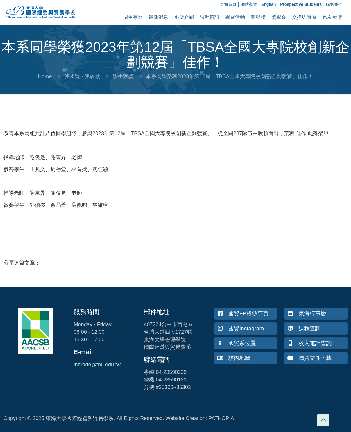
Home (45, 76)
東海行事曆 (306, 313)
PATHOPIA (221, 418)
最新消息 (158, 17)
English (268, 4)
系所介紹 (184, 17)
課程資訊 (209, 17)
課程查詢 (303, 328)
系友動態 (332, 17)
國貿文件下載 (309, 358)
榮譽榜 (258, 17)
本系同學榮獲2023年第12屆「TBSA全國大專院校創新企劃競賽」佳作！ (229, 76)
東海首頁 (228, 4)
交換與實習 (304, 17)
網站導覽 (249, 4)
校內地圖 (233, 358)
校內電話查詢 (309, 343)
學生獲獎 (122, 76)
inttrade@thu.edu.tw (97, 364)
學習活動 (235, 17)
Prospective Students (301, 4)
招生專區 (133, 17)
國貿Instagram (240, 328)
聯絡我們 (334, 4)
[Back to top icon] (323, 420)
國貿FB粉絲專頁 (242, 313)
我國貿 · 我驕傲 (82, 76)
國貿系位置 (236, 343)
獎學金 (278, 17)
